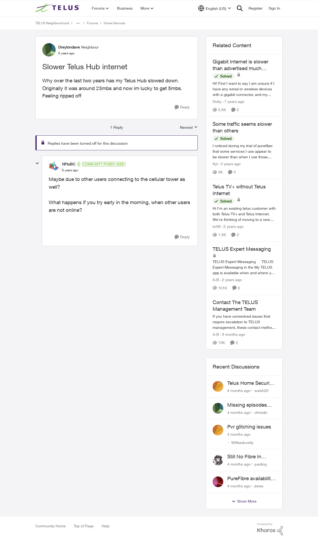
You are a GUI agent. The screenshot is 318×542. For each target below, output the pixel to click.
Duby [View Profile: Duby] (217, 101)
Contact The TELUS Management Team (235, 305)
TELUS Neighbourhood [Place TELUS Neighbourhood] (52, 23)
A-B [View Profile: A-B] (216, 279)
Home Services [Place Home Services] (114, 23)
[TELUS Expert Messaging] (244, 267)
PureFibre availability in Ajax (250, 478)
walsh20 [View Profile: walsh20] (261, 390)
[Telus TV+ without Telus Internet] (244, 213)
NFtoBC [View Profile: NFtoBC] (68, 164)
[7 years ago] (233, 101)
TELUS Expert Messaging (242, 249)
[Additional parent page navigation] (78, 23)
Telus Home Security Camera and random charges (250, 383)
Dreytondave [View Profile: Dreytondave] (69, 47)
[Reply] (182, 107)
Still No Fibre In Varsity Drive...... (245, 457)
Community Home (50, 526)
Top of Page (84, 526)
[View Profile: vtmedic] (218, 408)
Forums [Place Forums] (92, 23)
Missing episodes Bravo (247, 405)
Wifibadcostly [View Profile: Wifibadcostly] (242, 442)
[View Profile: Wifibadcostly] (218, 430)
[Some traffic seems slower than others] (244, 151)
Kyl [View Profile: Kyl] (215, 164)
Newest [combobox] (189, 127)
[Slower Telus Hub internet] (70, 170)
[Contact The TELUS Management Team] (244, 321)
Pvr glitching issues (249, 427)
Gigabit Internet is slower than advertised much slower (240, 65)
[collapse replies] (37, 163)
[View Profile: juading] (218, 460)
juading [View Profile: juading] (260, 464)
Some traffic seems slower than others (242, 127)
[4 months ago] (238, 390)
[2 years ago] (232, 226)
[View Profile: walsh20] (218, 386)
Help (105, 526)
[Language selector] (214, 8)
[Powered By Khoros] (270, 529)
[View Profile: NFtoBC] (54, 167)
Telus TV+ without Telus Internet (239, 190)
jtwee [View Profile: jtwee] (258, 486)
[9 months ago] (232, 334)
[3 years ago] (230, 164)
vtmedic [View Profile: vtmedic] (261, 412)
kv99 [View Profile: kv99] (217, 226)
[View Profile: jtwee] (218, 481)
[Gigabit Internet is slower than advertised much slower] (244, 88)
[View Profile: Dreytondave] (49, 49)
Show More (244, 501)
